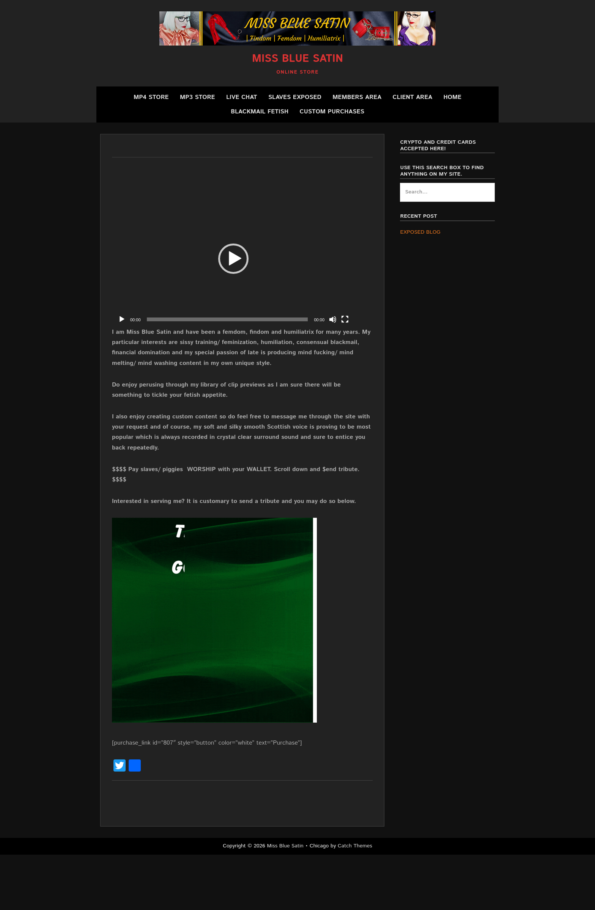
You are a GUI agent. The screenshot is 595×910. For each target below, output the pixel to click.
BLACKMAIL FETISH (259, 111)
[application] (233, 258)
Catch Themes (355, 846)
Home (452, 97)
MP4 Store (151, 97)
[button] (233, 259)
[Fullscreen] (345, 319)
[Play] (122, 319)
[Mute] (333, 319)
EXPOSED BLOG (420, 232)
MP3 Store (197, 97)
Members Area (356, 97)
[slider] (227, 319)
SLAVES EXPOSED (294, 97)
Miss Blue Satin (297, 58)
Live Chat (241, 97)
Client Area (413, 97)
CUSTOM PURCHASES (332, 111)
